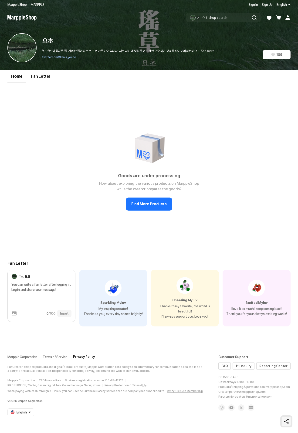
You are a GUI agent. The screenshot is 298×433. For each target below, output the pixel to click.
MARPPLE (37, 5)
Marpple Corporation (22, 357)
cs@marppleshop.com (275, 387)
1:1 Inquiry (243, 366)
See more (207, 51)
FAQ (224, 366)
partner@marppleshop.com (247, 391)
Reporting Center (273, 366)
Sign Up (267, 5)
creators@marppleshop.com (253, 396)
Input (64, 313)
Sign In (253, 5)
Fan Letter (41, 76)
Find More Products (148, 204)
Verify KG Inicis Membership (185, 391)
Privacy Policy (84, 357)
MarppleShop (17, 5)
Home (16, 78)
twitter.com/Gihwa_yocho (59, 57)
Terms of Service (55, 357)
